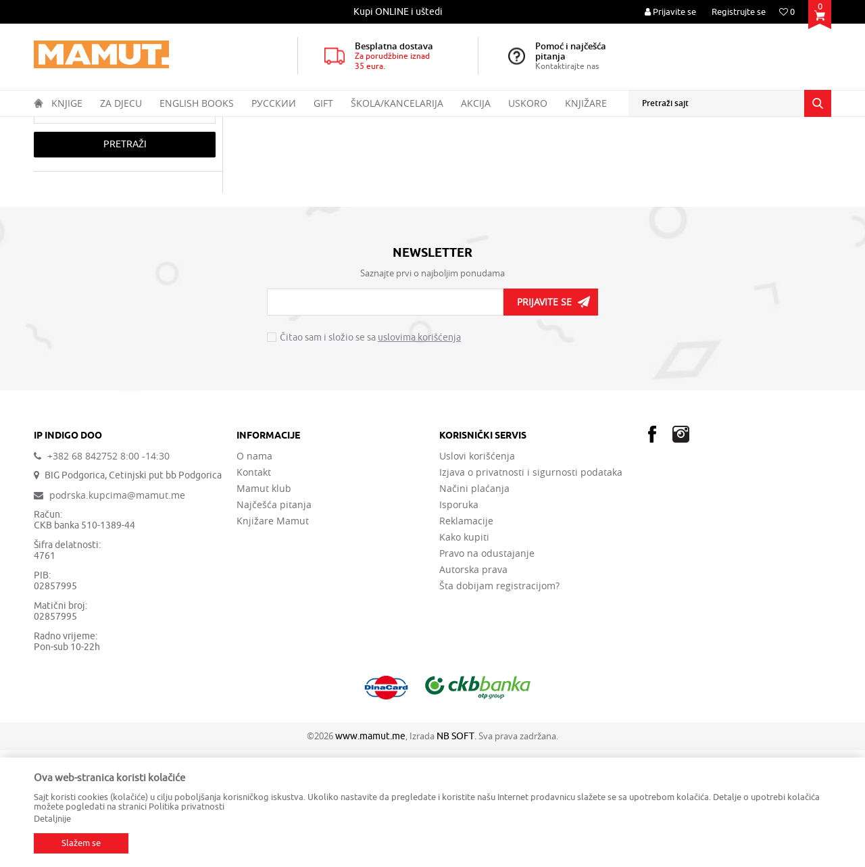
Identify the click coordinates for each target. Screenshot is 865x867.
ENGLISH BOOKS (148, 125)
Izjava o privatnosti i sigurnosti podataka (530, 589)
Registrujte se (739, 12)
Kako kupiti (464, 654)
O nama (254, 573)
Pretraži (125, 261)
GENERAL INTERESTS (228, 125)
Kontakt (254, 589)
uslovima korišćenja (419, 454)
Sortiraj (575, 151)
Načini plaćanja (474, 605)
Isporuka (458, 621)
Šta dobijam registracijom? (499, 702)
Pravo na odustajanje (487, 670)
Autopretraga (516, 151)
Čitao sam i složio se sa (370, 454)
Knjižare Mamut (273, 638)
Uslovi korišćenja (477, 573)
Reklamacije (466, 638)
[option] (399, 12)
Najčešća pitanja (274, 621)
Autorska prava (473, 686)
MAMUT (48, 125)
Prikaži (680, 151)
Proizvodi (90, 125)
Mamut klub (264, 605)
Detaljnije (52, 818)
